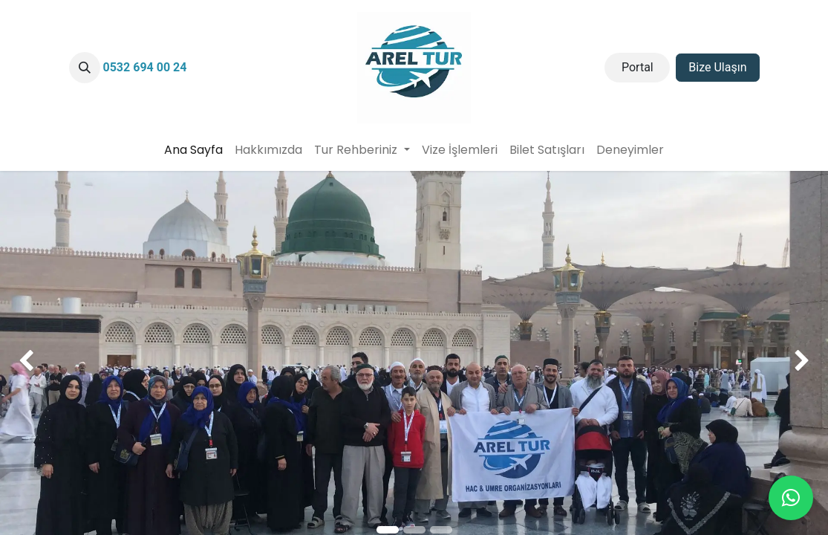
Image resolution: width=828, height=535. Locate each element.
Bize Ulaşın (717, 67)
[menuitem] (193, 150)
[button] (84, 67)
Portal (637, 67)
